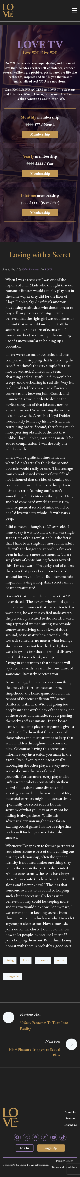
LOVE (48, 269)
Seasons (70, 1118)
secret (60, 960)
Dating (9, 960)
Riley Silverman (30, 269)
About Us (70, 1112)
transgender (12, 976)
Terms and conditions (64, 1167)
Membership (40, 134)
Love (26, 960)
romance (43, 960)
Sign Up (51, 1148)
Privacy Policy (64, 1161)
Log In (24, 1148)
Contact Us (70, 1125)
